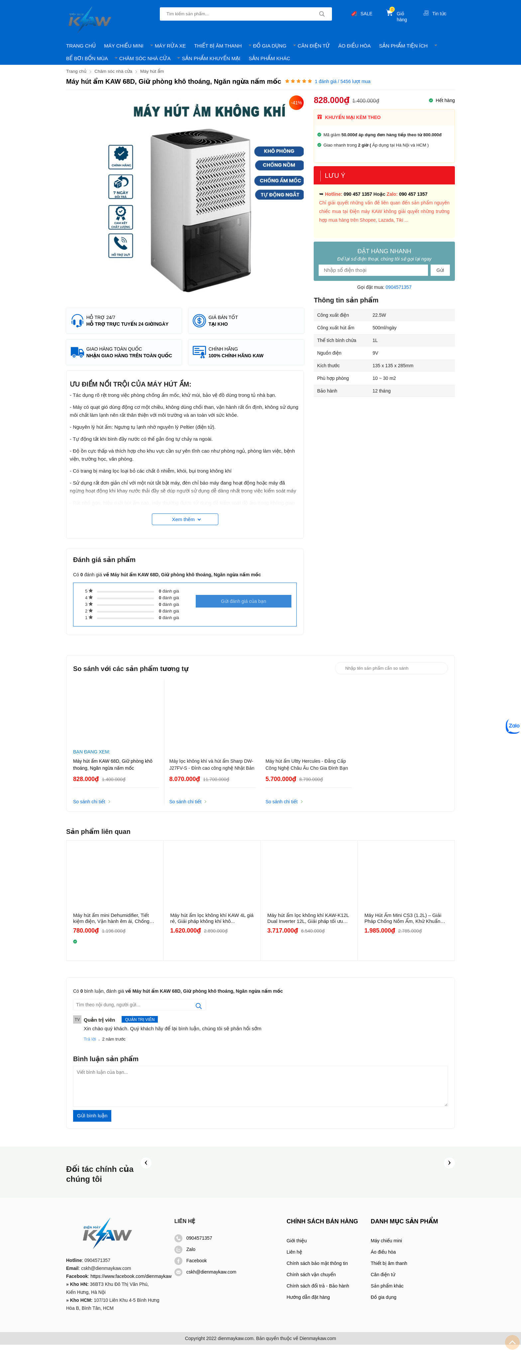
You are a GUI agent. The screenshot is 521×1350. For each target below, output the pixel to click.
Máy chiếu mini (386, 1246)
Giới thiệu (297, 1246)
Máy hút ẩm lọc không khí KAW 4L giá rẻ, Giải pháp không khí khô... (208, 923)
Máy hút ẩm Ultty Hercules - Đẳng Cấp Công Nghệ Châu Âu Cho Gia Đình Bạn (306, 770)
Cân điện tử (383, 1280)
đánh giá (169, 596)
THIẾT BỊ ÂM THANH (218, 46)
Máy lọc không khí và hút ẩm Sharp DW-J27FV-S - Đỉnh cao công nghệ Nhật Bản (212, 770)
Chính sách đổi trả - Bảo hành (318, 1291)
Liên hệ (294, 1257)
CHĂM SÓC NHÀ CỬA (145, 58)
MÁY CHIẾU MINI (123, 46)
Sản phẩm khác (387, 1291)
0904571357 (399, 286)
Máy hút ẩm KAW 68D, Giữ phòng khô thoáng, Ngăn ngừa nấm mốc (113, 770)
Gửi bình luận (92, 1121)
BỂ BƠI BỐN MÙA (87, 58)
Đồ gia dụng (383, 1302)
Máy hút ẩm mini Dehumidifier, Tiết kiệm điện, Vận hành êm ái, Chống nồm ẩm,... (112, 924)
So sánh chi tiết (89, 807)
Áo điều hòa (383, 1257)
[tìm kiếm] (322, 14)
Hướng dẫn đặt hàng (308, 1302)
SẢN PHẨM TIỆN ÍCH (403, 46)
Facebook (190, 1266)
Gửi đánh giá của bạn (243, 610)
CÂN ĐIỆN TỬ (314, 46)
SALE (366, 13)
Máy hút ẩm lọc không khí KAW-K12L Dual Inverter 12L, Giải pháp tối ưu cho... (309, 924)
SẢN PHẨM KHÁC (269, 58)
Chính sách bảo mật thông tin (317, 1268)
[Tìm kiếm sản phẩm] (246, 14)
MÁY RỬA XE (170, 46)
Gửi (440, 270)
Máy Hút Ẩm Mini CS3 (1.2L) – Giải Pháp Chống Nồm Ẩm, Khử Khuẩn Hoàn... (404, 924)
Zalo (184, 1254)
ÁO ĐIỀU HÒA (354, 46)
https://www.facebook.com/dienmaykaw (130, 1281)
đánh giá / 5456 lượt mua (342, 81)
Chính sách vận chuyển (311, 1280)
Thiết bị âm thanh (389, 1268)
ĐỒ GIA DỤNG (269, 46)
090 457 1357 (358, 193)
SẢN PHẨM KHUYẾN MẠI (211, 58)
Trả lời (90, 1044)
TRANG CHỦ (81, 46)
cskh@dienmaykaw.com (205, 1277)
